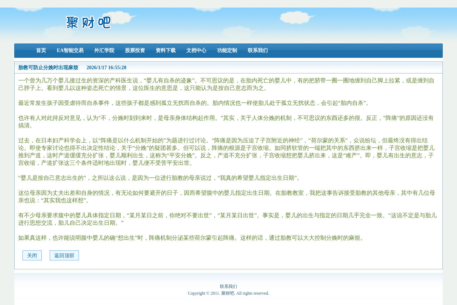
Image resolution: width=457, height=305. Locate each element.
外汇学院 (104, 50)
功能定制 (227, 50)
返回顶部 (64, 255)
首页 (41, 50)
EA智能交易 (70, 50)
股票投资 (135, 50)
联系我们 (258, 50)
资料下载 (166, 50)
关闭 (32, 255)
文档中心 (196, 50)
